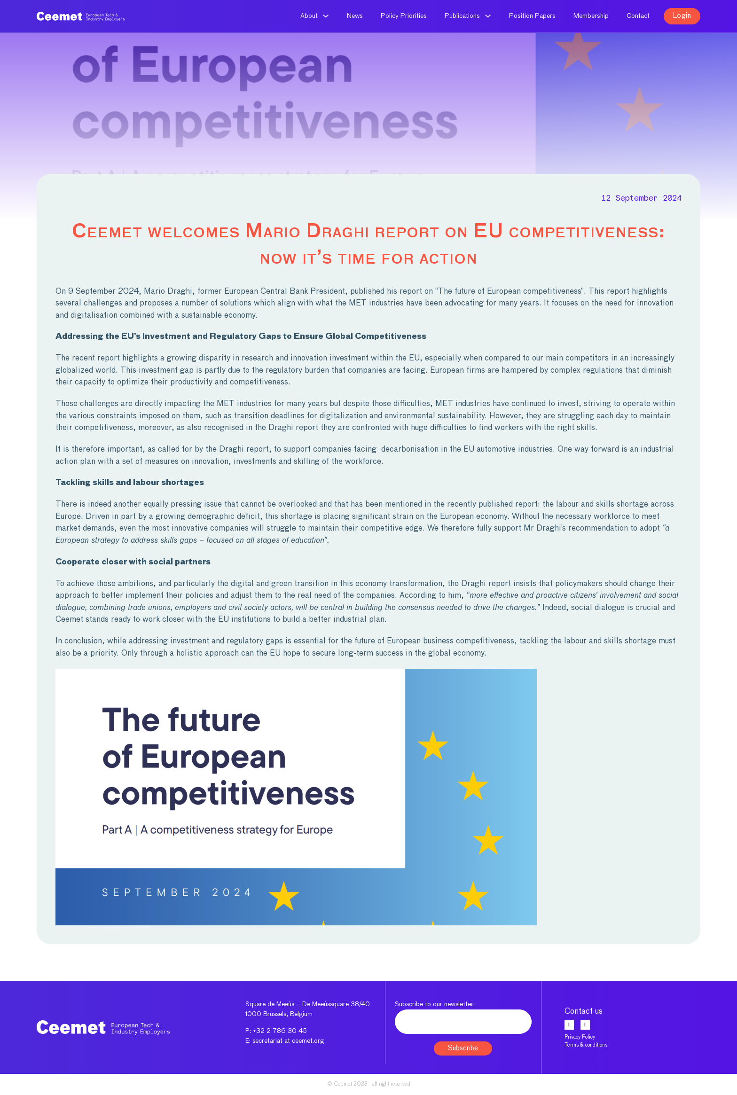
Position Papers (532, 16)
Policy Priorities (404, 16)
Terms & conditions (586, 1045)
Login (682, 15)
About (309, 16)
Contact (638, 16)
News (355, 16)
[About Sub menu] (325, 16)
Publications (462, 16)
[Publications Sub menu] (488, 16)
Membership (591, 16)
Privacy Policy (580, 1037)
